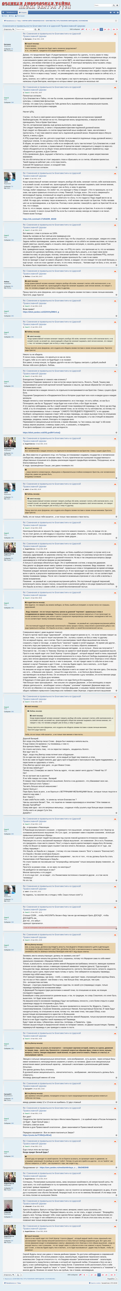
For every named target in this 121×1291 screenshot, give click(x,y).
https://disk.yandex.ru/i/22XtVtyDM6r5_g (41, 312)
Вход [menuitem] (115, 13)
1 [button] (89, 29)
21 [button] (94, 29)
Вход (12, 16)
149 (12, 1098)
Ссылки (3, 13)
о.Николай (7, 1212)
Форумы (24, 12)
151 (12, 49)
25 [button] (109, 29)
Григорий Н (7, 1094)
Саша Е (6, 98)
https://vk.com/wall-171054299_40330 (39, 219)
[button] (82, 29)
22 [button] (98, 29)
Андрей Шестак (9, 448)
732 (12, 186)
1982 (12, 102)
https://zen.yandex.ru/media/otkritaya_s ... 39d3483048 (64, 1168)
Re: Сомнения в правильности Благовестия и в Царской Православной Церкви (52, 35)
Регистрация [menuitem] (118, 13)
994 (12, 453)
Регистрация (21, 16)
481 (12, 286)
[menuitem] (110, 12)
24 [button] (105, 29)
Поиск (5, 16)
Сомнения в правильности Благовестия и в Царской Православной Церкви (44, 25)
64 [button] (114, 29)
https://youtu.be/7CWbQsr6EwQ (37, 1135)
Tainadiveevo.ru (11, 12)
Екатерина (7, 44)
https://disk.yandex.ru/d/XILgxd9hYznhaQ (41, 433)
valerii (6, 182)
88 (11, 1217)
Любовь (6, 281)
